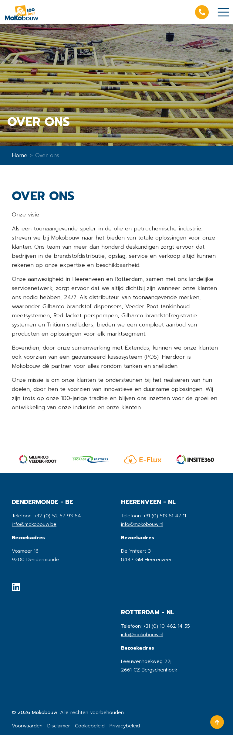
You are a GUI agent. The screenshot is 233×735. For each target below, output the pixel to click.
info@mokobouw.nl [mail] (142, 524)
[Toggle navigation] (223, 12)
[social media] (16, 589)
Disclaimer (58, 726)
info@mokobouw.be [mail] (34, 524)
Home (19, 155)
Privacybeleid (125, 726)
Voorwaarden (27, 726)
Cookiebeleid (90, 726)
